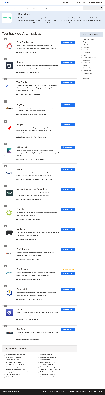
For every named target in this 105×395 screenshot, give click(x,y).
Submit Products (95, 3)
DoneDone (21, 146)
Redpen (20, 124)
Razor (19, 169)
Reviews (84, 390)
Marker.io (20, 228)
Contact (71, 390)
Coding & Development (16, 8)
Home (4, 8)
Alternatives (67, 42)
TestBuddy (21, 82)
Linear (19, 308)
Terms (64, 390)
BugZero (20, 328)
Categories (92, 390)
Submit (100, 390)
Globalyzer (21, 208)
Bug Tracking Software (33, 8)
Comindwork (22, 268)
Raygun (20, 62)
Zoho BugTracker (24, 42)
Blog (77, 390)
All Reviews (81, 3)
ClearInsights (22, 288)
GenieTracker (22, 248)
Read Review (68, 268)
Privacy (58, 390)
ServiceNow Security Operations (31, 188)
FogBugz (20, 104)
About (51, 390)
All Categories (68, 3)
